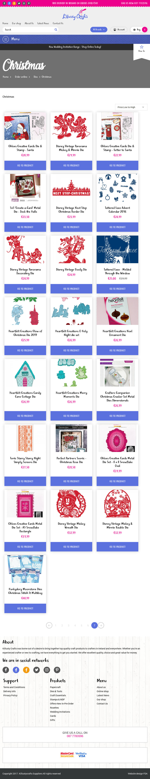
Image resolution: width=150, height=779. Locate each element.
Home (5, 23)
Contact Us (58, 23)
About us (101, 687)
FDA (145, 773)
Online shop (103, 691)
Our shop (16, 23)
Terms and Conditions (14, 687)
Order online (21, 77)
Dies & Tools (56, 691)
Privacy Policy (10, 695)
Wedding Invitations (60, 711)
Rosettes (54, 707)
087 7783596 (75, 736)
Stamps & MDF (57, 699)
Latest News (43, 23)
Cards (53, 715)
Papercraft (55, 687)
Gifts (52, 719)
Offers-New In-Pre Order (62, 703)
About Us (29, 23)
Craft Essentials (58, 695)
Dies (36, 77)
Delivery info (9, 691)
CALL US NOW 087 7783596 (134, 3)
